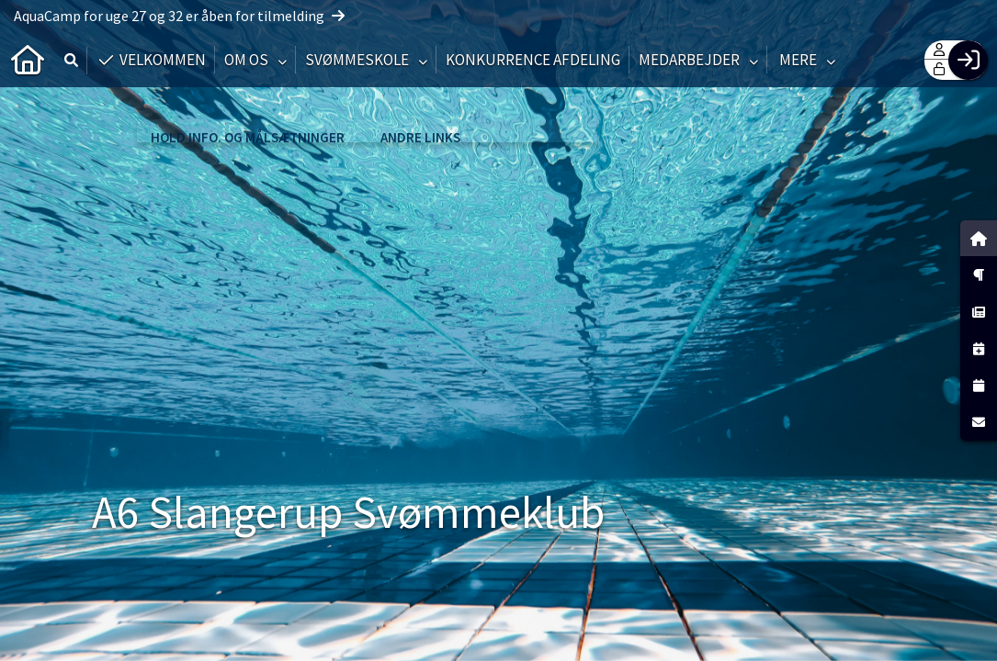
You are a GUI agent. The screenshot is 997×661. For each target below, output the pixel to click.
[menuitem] (27, 59)
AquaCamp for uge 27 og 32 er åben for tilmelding (179, 15)
